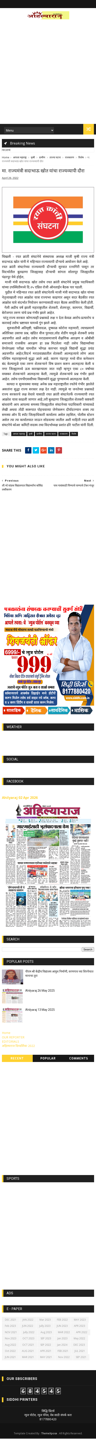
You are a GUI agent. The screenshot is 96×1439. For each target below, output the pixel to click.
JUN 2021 (10, 1357)
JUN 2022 (27, 1326)
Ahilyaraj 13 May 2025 (40, 1010)
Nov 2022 (64, 1357)
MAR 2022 (64, 1332)
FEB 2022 (62, 1320)
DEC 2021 (10, 1320)
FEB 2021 (63, 1351)
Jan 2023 (62, 1339)
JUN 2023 (62, 1326)
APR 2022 (81, 1332)
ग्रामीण (42, 158)
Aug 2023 (46, 1332)
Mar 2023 (45, 1320)
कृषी (33, 158)
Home (5, 158)
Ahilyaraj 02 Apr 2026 (20, 798)
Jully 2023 (45, 1326)
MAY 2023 (80, 1320)
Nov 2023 (10, 1339)
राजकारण (69, 158)
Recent (17, 1059)
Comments (78, 1059)
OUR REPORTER (13, 1038)
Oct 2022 (10, 1351)
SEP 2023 (46, 1339)
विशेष (81, 158)
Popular (48, 1059)
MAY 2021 (46, 1357)
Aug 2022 (10, 1345)
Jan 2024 (62, 1345)
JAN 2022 (28, 1320)
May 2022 (79, 1339)
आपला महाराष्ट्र (20, 158)
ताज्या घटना (55, 158)
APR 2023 (79, 1326)
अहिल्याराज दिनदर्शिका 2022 (18, 1046)
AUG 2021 (28, 1351)
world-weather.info (48, 737)
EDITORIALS (10, 1042)
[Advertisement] (48, 73)
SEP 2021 (81, 1357)
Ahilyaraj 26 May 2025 (40, 991)
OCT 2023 (28, 1339)
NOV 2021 (11, 1332)
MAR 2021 (28, 1357)
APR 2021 (45, 1351)
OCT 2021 (28, 1345)
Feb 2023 (10, 1326)
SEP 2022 (45, 1345)
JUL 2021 (80, 1351)
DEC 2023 (79, 1345)
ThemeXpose (49, 1434)
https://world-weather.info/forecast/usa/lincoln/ (48, 741)
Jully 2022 (28, 1332)
